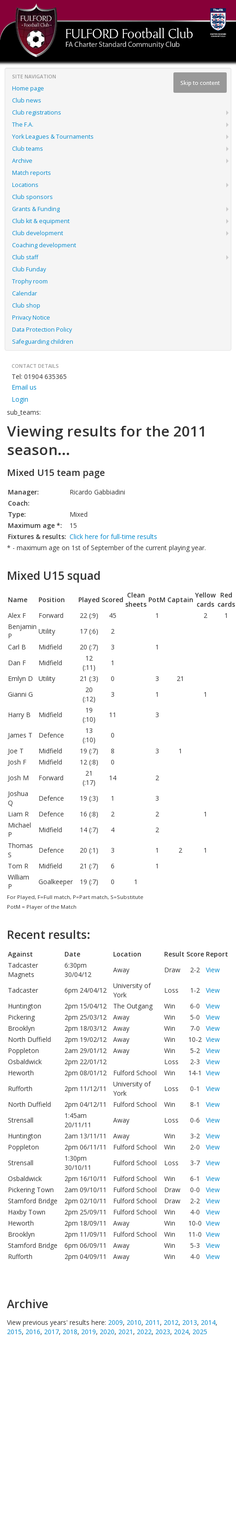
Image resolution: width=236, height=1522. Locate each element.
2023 (162, 1331)
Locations (25, 185)
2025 (199, 1331)
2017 (51, 1331)
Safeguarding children (42, 342)
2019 (88, 1331)
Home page (28, 88)
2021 (125, 1331)
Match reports (31, 173)
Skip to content (200, 82)
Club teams (27, 149)
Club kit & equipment (41, 221)
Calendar (24, 293)
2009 (115, 1322)
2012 (171, 1322)
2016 (33, 1331)
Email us (24, 387)
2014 (208, 1322)
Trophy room (30, 281)
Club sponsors (32, 197)
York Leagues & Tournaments (53, 137)
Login (20, 399)
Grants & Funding (36, 209)
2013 (189, 1322)
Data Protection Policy (42, 330)
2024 (181, 1331)
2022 (144, 1331)
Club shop (26, 305)
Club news (26, 100)
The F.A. (22, 124)
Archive (22, 161)
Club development (37, 233)
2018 (70, 1331)
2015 (14, 1331)
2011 (152, 1322)
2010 (134, 1322)
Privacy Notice (31, 317)
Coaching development (44, 245)
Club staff (25, 257)
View (213, 969)
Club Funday (29, 269)
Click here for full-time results (113, 536)
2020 (107, 1331)
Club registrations (36, 112)
